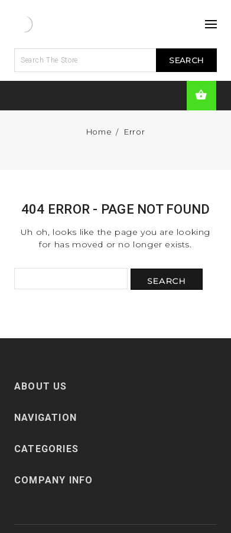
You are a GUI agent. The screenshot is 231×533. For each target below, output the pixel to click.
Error (134, 131)
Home (99, 131)
